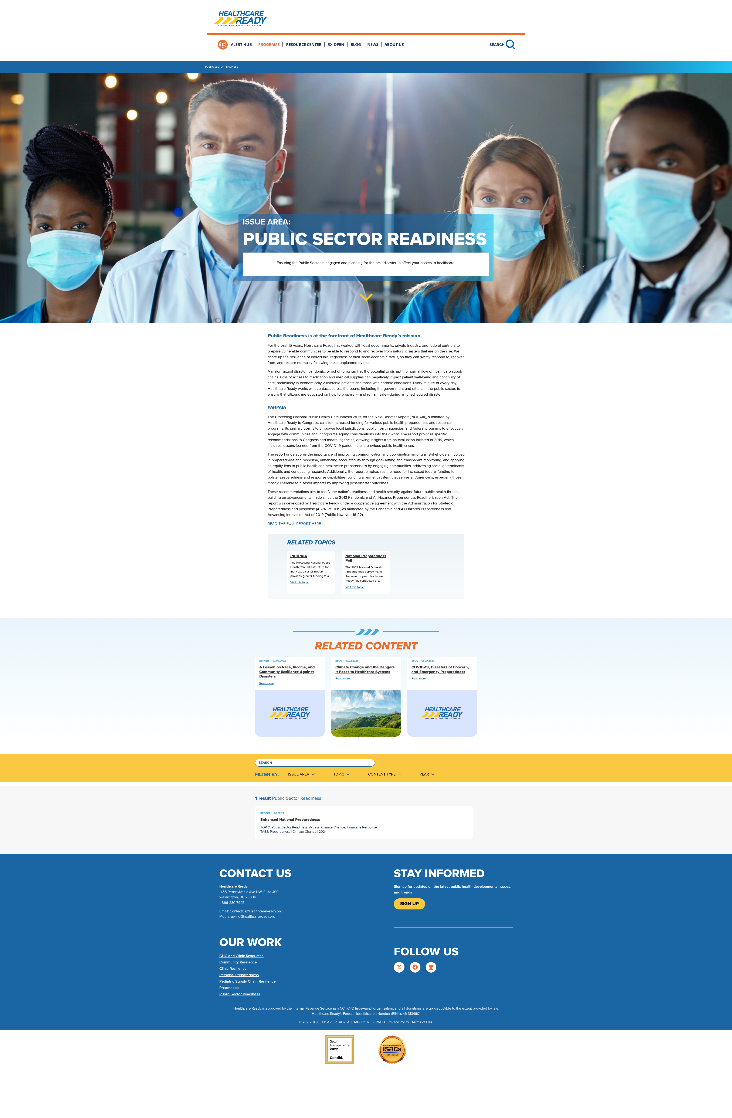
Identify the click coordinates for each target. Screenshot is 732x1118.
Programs (269, 44)
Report (264, 660)
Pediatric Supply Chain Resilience (247, 981)
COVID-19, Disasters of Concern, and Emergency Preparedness (440, 669)
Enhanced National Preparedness (290, 819)
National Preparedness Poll (365, 558)
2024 (323, 832)
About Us (394, 44)
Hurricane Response (362, 827)
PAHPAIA (298, 556)
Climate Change (333, 827)
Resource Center (303, 44)
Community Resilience (238, 962)
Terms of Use (422, 1022)
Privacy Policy (398, 1022)
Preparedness (280, 832)
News (372, 44)
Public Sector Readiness (289, 827)
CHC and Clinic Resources (241, 955)
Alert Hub (241, 44)
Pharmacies (229, 987)
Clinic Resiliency (232, 968)
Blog (355, 44)
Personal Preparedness (239, 975)
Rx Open (336, 44)
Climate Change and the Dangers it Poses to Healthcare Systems (365, 669)
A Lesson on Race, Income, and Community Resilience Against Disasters (287, 672)
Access (314, 827)
